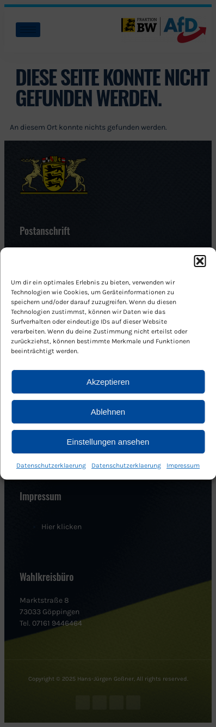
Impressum (183, 465)
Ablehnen (108, 411)
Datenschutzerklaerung (51, 465)
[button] (199, 261)
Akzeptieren (108, 381)
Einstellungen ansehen (108, 441)
